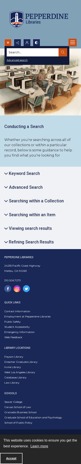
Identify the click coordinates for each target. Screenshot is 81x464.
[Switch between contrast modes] (36, 42)
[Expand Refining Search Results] (29, 242)
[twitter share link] (26, 288)
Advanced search (17, 60)
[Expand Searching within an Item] (29, 214)
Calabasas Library (15, 377)
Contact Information (17, 311)
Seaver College (13, 401)
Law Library (11, 382)
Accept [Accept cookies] (11, 458)
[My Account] (27, 42)
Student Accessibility (17, 326)
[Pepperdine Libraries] (38, 19)
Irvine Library (12, 367)
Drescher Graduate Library (21, 361)
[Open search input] (8, 42)
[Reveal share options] (17, 42)
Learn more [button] (39, 446)
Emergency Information (19, 332)
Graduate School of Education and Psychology (33, 417)
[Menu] (72, 42)
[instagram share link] (17, 288)
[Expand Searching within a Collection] (34, 200)
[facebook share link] (7, 288)
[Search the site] (33, 52)
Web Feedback (13, 337)
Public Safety (12, 321)
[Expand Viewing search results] (28, 228)
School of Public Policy (18, 422)
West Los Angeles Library (19, 372)
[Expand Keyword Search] (22, 173)
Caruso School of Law (17, 407)
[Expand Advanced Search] (23, 187)
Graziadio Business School (20, 412)
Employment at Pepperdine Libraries (27, 316)
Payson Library (13, 356)
